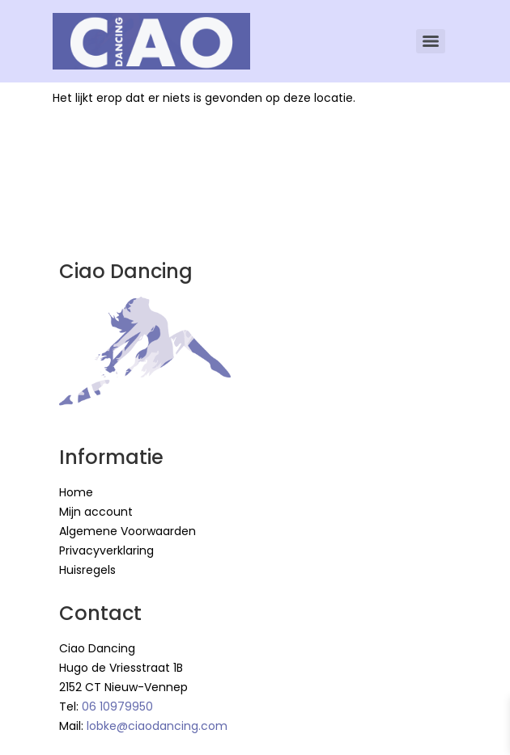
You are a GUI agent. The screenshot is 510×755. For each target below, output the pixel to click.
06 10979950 (117, 706)
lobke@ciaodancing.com (157, 726)
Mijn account (96, 512)
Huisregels (87, 570)
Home (76, 492)
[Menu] (430, 41)
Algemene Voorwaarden (127, 531)
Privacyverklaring (106, 550)
